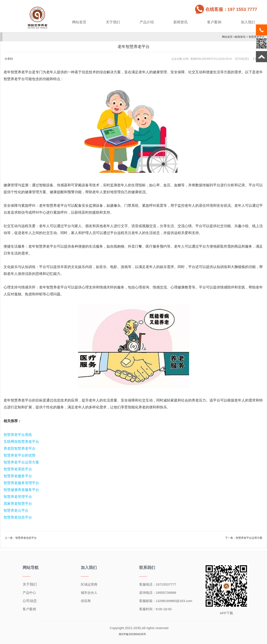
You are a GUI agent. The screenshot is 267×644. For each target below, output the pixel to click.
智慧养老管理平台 (18, 497)
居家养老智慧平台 (18, 503)
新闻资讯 (180, 22)
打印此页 (242, 58)
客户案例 (214, 22)
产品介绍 (147, 22)
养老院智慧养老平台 (20, 448)
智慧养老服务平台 (18, 476)
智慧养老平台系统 (18, 435)
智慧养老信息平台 (18, 517)
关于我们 (113, 22)
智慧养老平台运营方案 (21, 462)
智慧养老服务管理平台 (21, 483)
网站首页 (79, 22)
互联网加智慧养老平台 (21, 441)
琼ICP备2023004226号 (132, 634)
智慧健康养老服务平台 (21, 490)
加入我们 (248, 22)
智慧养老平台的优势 (20, 455)
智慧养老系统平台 (18, 469)
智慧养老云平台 (16, 510)
